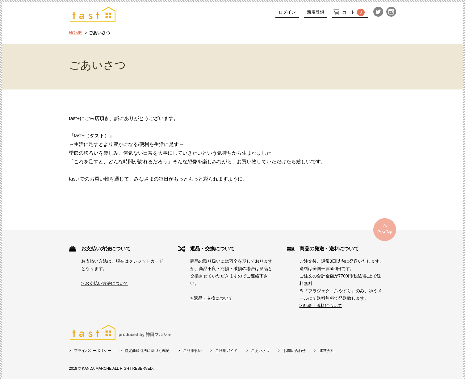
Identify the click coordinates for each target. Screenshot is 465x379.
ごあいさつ (260, 350)
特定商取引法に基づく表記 (147, 350)
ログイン (287, 12)
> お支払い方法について (104, 283)
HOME (75, 32)
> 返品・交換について (211, 298)
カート (353, 12)
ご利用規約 (192, 350)
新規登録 (315, 12)
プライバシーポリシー (92, 350)
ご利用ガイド (226, 350)
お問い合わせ (294, 350)
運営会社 (326, 350)
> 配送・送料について (321, 305)
